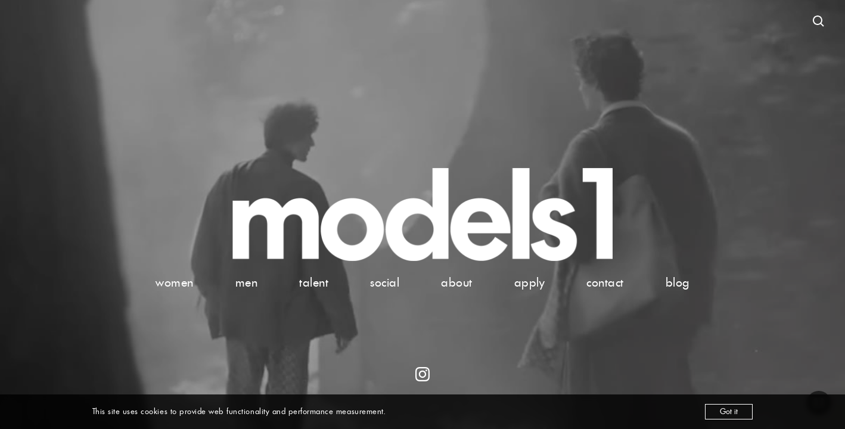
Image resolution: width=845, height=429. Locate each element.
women (175, 282)
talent (313, 282)
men (246, 282)
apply (529, 282)
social (384, 282)
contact (605, 282)
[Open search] (819, 21)
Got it (729, 411)
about (457, 282)
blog (677, 282)
